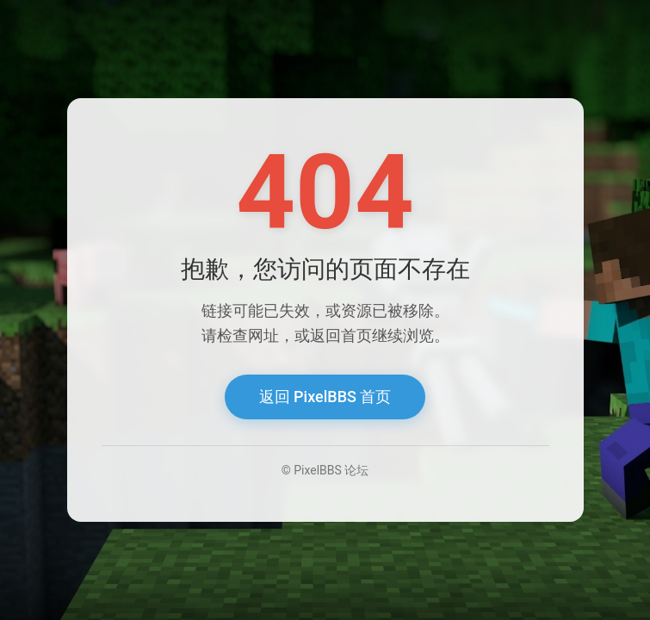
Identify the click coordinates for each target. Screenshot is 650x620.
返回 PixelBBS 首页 (325, 397)
